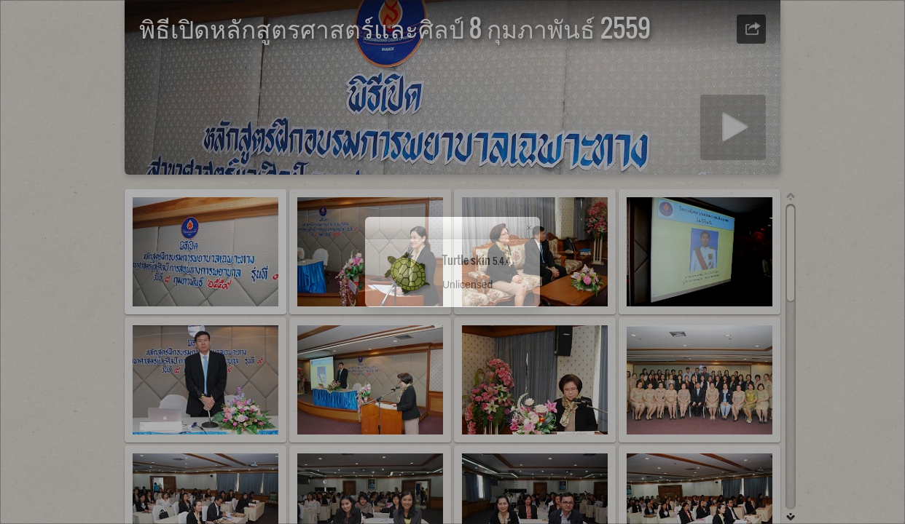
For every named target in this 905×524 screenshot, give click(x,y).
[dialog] (452, 262)
